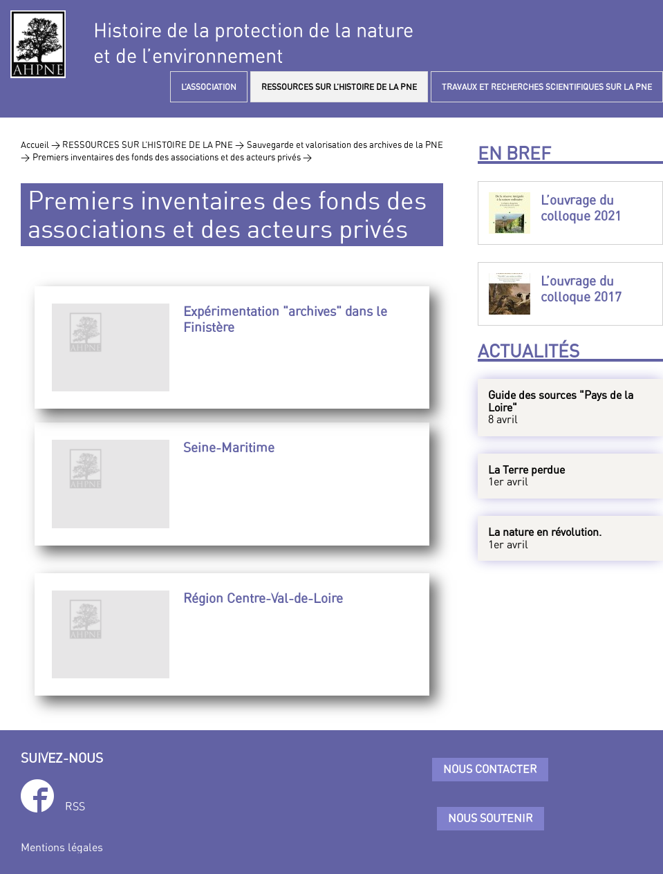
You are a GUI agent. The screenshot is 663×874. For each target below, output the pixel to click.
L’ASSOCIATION (208, 87)
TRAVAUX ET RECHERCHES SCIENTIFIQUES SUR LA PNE (547, 87)
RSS (75, 806)
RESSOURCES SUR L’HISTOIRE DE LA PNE (339, 87)
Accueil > (41, 144)
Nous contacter (490, 769)
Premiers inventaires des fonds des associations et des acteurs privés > (172, 156)
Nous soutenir (490, 818)
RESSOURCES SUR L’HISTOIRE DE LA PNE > (153, 144)
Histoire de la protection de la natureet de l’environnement (253, 43)
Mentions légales (62, 847)
